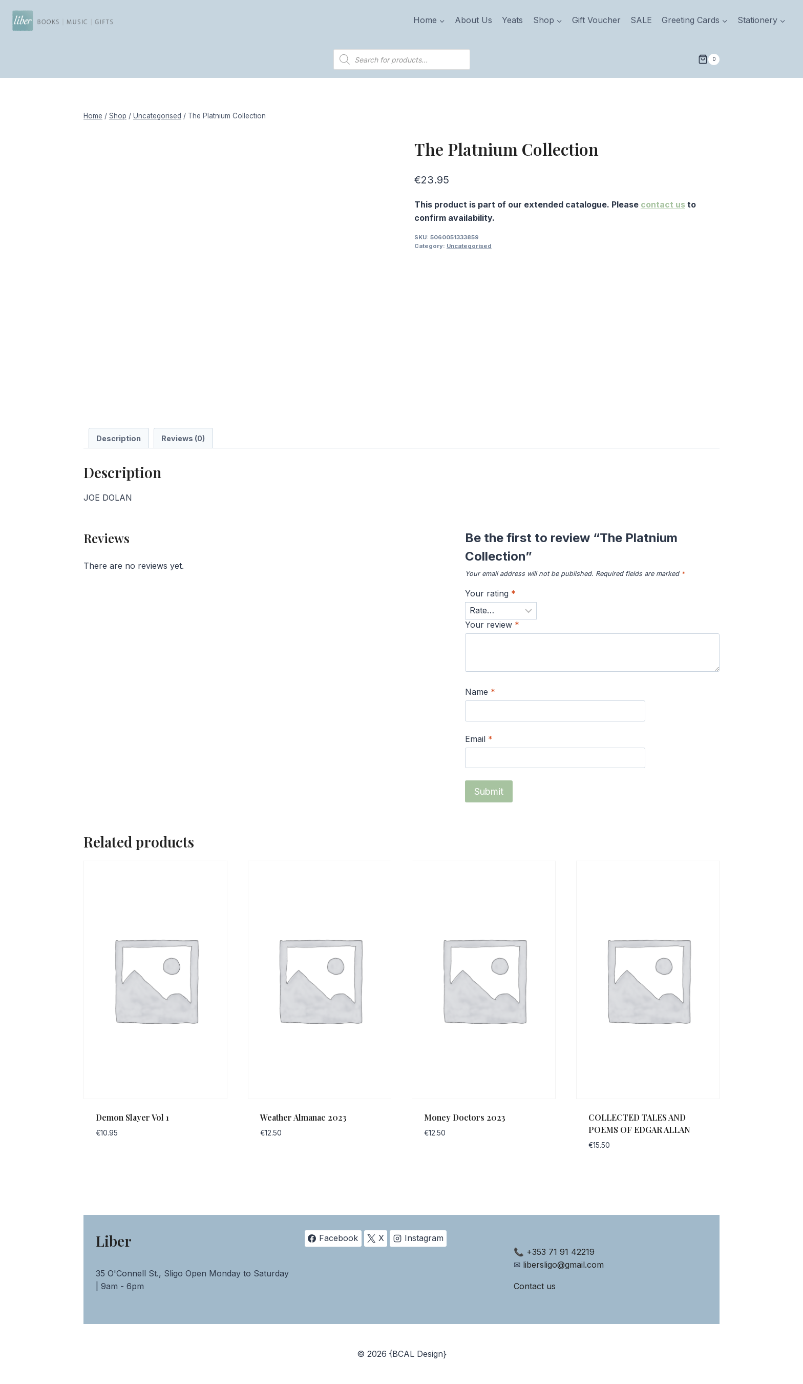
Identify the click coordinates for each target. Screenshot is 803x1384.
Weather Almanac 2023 (303, 1117)
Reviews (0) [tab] (183, 438)
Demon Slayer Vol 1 (132, 1117)
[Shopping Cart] (709, 59)
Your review (492, 624)
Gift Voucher (596, 20)
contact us (663, 204)
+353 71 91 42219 (560, 1252)
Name (480, 692)
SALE (641, 20)
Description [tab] (118, 438)
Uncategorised (469, 246)
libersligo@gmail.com (563, 1264)
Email (479, 739)
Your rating (490, 593)
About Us (473, 20)
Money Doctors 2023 (464, 1117)
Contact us (535, 1286)
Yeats (512, 20)
